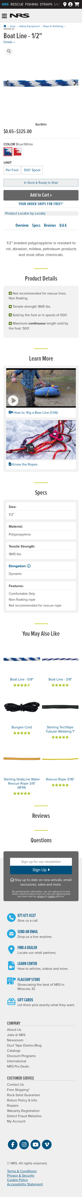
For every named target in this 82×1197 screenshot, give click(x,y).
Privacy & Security (20, 1175)
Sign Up (40, 870)
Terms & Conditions (22, 1171)
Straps (46, 4)
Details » (9, 42)
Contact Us (15, 1084)
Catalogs (13, 1051)
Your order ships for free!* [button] (41, 204)
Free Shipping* (18, 1090)
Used (58, 4)
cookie (51, 896)
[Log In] (70, 4)
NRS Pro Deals (18, 1066)
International (16, 1061)
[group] (41, 87)
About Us (14, 1030)
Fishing (31, 4)
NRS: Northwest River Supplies (20, 16)
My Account (16, 1121)
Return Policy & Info (22, 1100)
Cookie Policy (17, 1180)
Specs (36, 226)
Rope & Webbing (53, 26)
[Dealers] (64, 4)
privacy (41, 896)
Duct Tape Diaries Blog (24, 1045)
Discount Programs (21, 1056)
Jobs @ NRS (16, 1035)
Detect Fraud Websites (24, 1116)
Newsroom (15, 1040)
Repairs (12, 1105)
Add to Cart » (41, 195)
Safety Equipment (29, 26)
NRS (5, 4)
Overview (22, 226)
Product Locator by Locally (25, 213)
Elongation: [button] (20, 566)
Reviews (50, 226)
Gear (13, 26)
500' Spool (31, 169)
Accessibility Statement (25, 1184)
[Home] (4, 26)
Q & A (62, 226)
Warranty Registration (23, 1111)
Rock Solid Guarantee (23, 1095)
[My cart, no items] (76, 4)
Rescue (16, 4)
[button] (9, 51)
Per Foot (12, 169)
